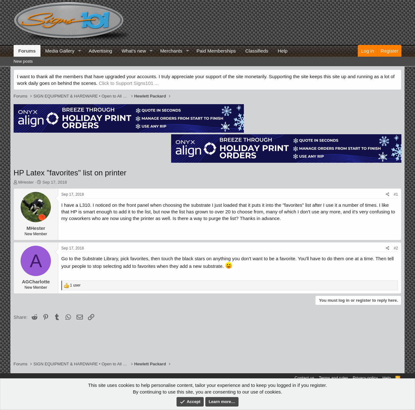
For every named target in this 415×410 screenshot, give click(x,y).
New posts (23, 61)
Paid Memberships (216, 51)
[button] (79, 51)
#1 (396, 194)
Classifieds (257, 51)
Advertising (100, 51)
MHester (26, 182)
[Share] (388, 194)
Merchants (171, 51)
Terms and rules (333, 377)
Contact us (304, 377)
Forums (27, 51)
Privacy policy (365, 377)
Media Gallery (60, 51)
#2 (396, 248)
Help (283, 51)
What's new (133, 51)
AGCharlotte (36, 281)
